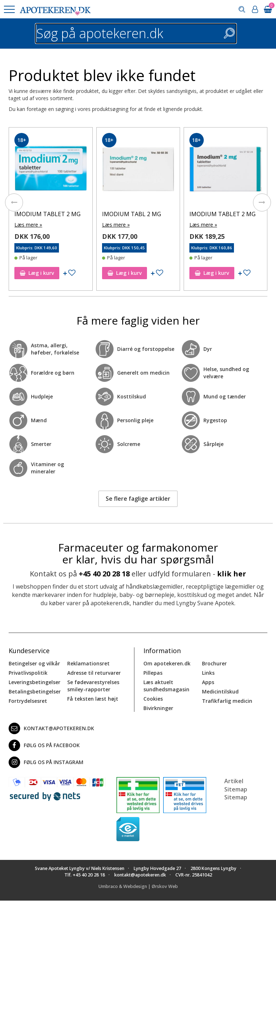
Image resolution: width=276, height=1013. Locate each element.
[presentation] (14, 202)
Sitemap (235, 797)
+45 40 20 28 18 (104, 574)
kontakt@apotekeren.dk (51, 728)
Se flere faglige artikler (138, 499)
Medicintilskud (220, 691)
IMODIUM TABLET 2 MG (47, 214)
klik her (231, 574)
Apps (208, 681)
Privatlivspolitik (28, 672)
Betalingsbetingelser (35, 691)
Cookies (153, 698)
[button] (9, 9)
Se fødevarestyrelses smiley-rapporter (93, 685)
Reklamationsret (88, 663)
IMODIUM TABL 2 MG (131, 214)
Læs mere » (28, 224)
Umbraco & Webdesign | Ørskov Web (138, 886)
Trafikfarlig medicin (227, 700)
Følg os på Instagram (46, 762)
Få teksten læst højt (92, 698)
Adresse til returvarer (94, 672)
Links (208, 672)
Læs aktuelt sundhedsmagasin (166, 685)
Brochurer (214, 663)
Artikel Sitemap (235, 785)
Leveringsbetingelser (34, 681)
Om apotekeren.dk (166, 663)
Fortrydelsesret (28, 700)
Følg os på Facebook (44, 745)
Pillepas (152, 672)
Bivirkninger (158, 707)
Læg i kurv (37, 272)
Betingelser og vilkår (34, 663)
